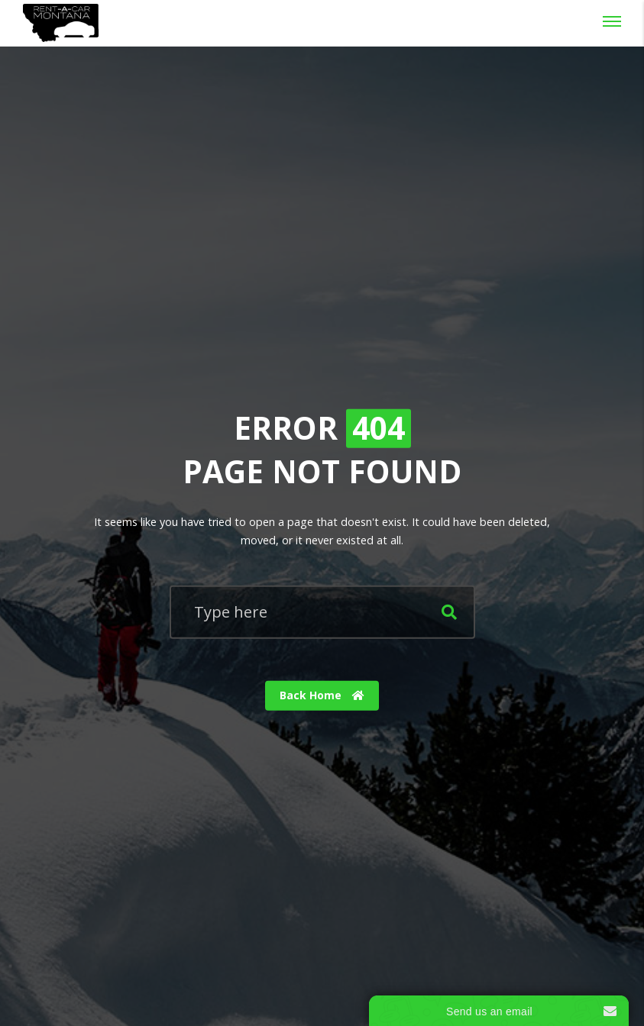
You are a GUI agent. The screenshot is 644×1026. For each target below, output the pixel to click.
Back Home (322, 695)
